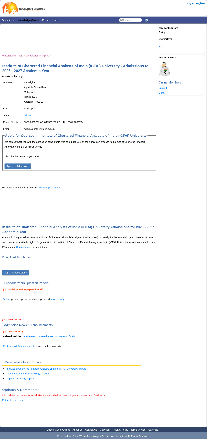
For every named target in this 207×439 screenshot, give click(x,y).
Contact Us (91, 429)
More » (56, 20)
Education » (8, 20)
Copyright (105, 429)
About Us (77, 429)
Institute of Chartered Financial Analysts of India (50, 336)
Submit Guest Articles (58, 429)
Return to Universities (13, 400)
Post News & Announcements (19, 346)
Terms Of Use (138, 429)
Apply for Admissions (18, 166)
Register (200, 3)
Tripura (28, 115)
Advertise (153, 429)
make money (57, 299)
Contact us (22, 247)
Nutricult (162, 88)
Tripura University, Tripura (20, 378)
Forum (45, 20)
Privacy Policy (120, 429)
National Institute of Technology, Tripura (27, 373)
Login (190, 3)
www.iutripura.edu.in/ (50, 187)
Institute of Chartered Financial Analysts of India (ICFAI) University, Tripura (46, 368)
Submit (7, 299)
